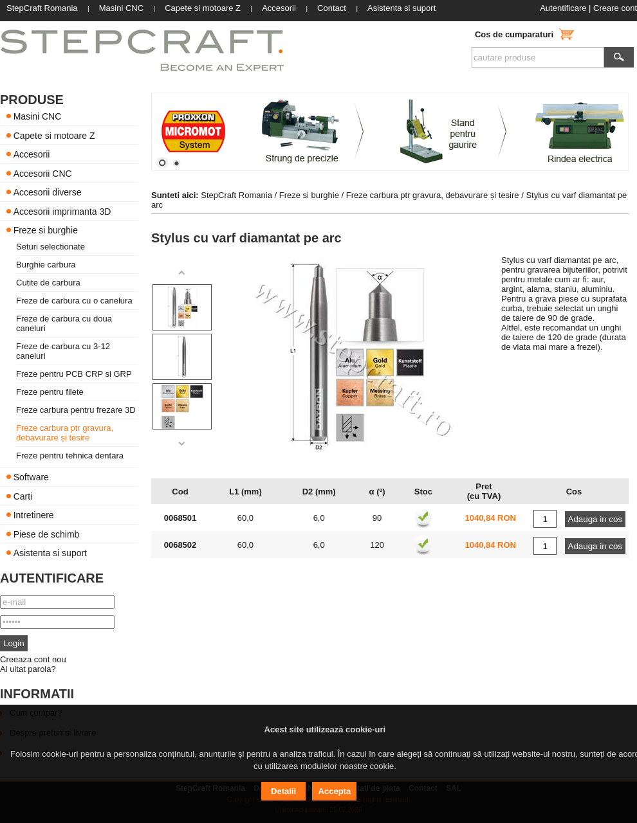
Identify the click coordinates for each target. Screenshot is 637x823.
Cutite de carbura (48, 282)
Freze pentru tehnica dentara (70, 455)
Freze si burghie (46, 230)
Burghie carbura (46, 264)
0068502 (180, 545)
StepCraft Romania (236, 195)
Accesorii (32, 154)
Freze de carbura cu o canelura (74, 300)
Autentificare (563, 8)
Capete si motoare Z (54, 135)
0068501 (180, 518)
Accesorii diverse (48, 192)
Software (31, 477)
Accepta (334, 791)
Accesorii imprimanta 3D (62, 211)
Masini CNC (38, 116)
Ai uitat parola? (28, 669)
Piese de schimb (47, 534)
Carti (23, 496)
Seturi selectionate (50, 246)
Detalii (283, 791)
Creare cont (615, 8)
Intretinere (34, 515)
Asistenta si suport (50, 553)
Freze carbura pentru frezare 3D (76, 410)
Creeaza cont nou (33, 659)
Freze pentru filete (50, 392)
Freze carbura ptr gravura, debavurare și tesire (64, 432)
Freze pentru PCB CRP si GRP (74, 374)
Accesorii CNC (43, 173)
